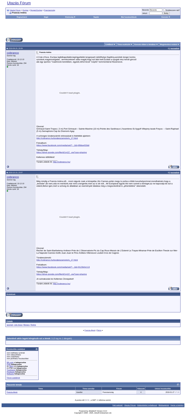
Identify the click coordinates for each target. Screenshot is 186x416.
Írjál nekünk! (118, 405)
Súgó (46, 17)
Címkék (9, 321)
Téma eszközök (123, 44)
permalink (175, 48)
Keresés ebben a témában (145, 44)
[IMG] (11, 366)
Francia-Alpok (90, 330)
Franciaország (49, 10)
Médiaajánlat (164, 405)
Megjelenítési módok (168, 44)
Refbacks (10, 374)
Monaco (26, 325)
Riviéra (33, 325)
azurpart (10, 325)
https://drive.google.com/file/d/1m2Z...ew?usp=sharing (61, 152)
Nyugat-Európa (36, 10)
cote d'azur (18, 325)
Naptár (96, 17)
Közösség (70, 17)
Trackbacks (11, 370)
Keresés (165, 17)
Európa (25, 10)
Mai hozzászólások (129, 17)
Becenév (145, 10)
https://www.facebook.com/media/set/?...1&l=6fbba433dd (62, 145)
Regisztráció (22, 17)
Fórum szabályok (13, 378)
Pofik (9, 364)
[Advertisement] (93, 28)
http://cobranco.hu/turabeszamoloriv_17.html (57, 138)
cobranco (13, 53)
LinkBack (109, 44)
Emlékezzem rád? (171, 10)
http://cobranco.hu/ (61, 162)
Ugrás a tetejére (176, 405)
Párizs (99, 330)
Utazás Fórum (19, 3)
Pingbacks (11, 372)
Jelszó (144, 13)
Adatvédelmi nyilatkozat (147, 405)
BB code (10, 362)
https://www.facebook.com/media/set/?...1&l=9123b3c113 (63, 267)
